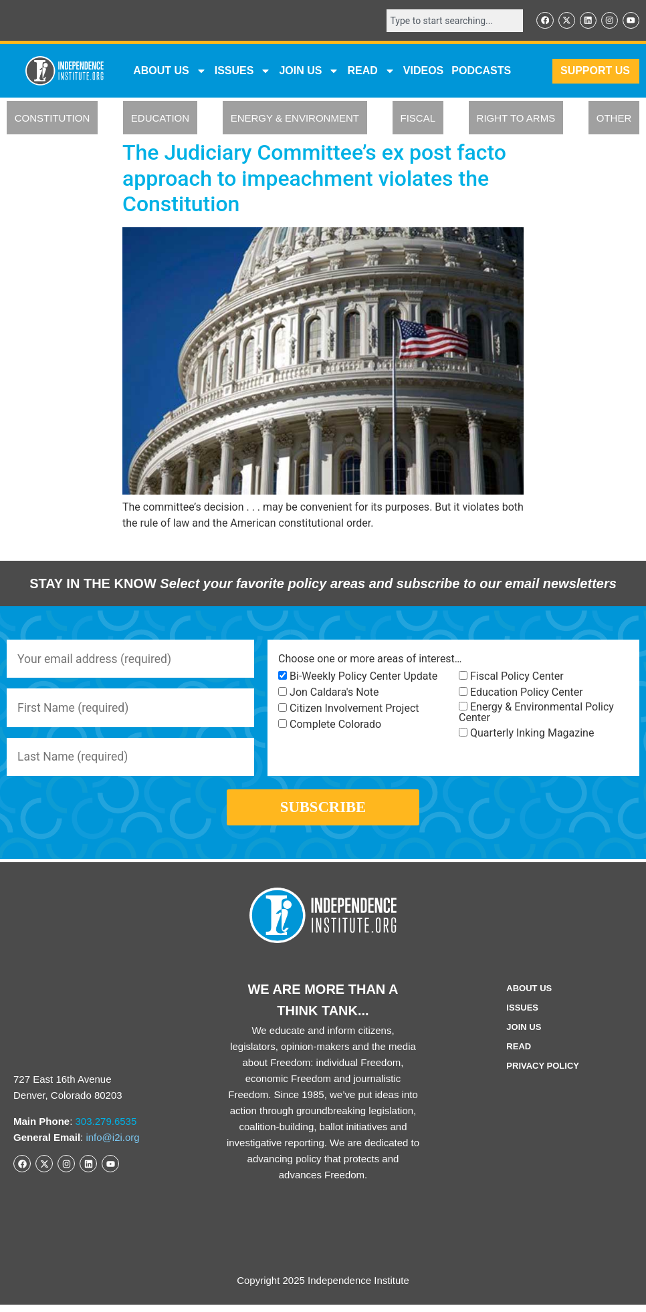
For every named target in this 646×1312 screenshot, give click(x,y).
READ (371, 71)
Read (518, 1054)
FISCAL (418, 118)
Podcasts (481, 71)
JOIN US (309, 71)
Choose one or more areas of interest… (369, 659)
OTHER (614, 118)
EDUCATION (160, 118)
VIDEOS (423, 71)
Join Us (523, 1034)
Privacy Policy (542, 1073)
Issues (243, 71)
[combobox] (452, 20)
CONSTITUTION (52, 118)
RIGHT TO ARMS (516, 118)
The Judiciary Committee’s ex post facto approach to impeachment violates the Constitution (314, 178)
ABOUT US (170, 71)
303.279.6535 (106, 1128)
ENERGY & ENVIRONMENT (295, 118)
